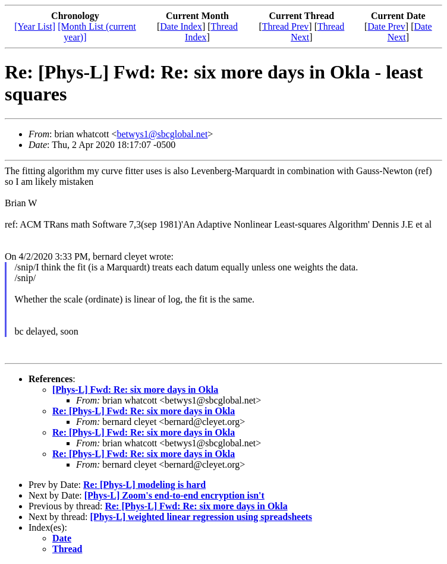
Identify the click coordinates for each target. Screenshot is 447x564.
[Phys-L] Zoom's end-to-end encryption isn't (174, 495)
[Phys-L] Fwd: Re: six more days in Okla (135, 390)
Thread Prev (285, 26)
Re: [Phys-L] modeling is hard (144, 485)
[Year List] (34, 26)
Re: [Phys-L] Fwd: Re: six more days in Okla (143, 411)
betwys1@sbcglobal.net (162, 134)
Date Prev (386, 26)
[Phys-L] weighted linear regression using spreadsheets (201, 517)
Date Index (181, 26)
